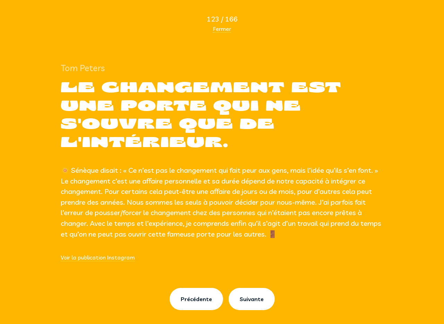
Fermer (222, 28)
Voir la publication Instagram (98, 257)
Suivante (252, 299)
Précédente (196, 299)
